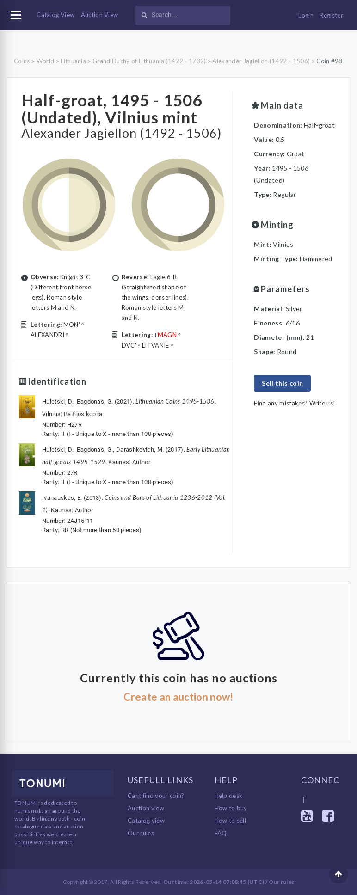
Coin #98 (329, 61)
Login (306, 15)
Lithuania (73, 61)
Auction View (99, 14)
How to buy (231, 808)
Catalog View (55, 14)
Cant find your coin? (156, 795)
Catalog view (146, 820)
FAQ (221, 833)
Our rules (141, 833)
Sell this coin (282, 383)
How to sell (230, 820)
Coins (22, 61)
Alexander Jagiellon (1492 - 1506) (261, 61)
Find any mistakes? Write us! (294, 403)
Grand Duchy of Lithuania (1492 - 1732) (149, 61)
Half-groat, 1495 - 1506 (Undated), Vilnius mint (111, 108)
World (46, 61)
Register (331, 15)
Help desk (229, 795)
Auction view (146, 808)
